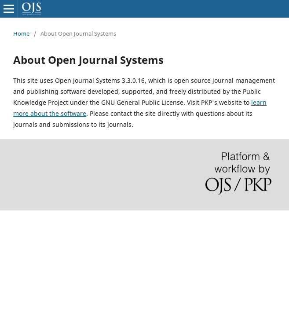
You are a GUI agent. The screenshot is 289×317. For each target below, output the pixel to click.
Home (21, 33)
